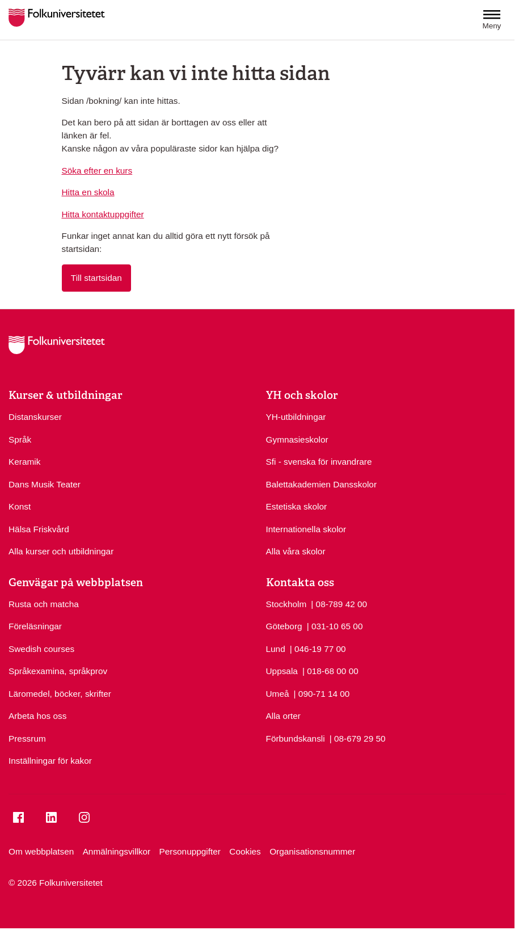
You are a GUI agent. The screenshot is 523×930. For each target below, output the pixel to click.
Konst (20, 506)
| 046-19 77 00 (318, 648)
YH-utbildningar (296, 417)
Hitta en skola (88, 192)
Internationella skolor (306, 529)
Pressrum (27, 738)
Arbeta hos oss (37, 716)
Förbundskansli (295, 738)
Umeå (277, 693)
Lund (275, 649)
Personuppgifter (190, 851)
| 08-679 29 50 (358, 737)
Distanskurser (35, 417)
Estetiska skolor (296, 506)
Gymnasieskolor (297, 439)
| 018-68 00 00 (330, 670)
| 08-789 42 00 (339, 603)
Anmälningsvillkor (117, 851)
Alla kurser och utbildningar (61, 551)
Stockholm (286, 604)
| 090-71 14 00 (322, 692)
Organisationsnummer (312, 851)
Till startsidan (96, 278)
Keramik (24, 461)
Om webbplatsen (41, 851)
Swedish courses (41, 649)
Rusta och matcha (44, 604)
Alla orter (283, 716)
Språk (20, 439)
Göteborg (284, 626)
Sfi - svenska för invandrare (319, 461)
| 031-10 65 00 (335, 625)
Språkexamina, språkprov (58, 671)
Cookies (245, 851)
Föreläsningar (35, 626)
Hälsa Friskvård (39, 529)
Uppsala (282, 671)
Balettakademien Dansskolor (321, 484)
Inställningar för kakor (50, 760)
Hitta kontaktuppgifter (103, 214)
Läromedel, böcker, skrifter (60, 693)
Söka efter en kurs (97, 170)
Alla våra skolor (296, 551)
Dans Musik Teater (45, 484)
